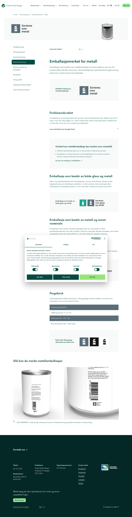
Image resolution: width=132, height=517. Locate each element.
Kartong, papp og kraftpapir (19, 68)
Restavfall (16, 75)
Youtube (81, 476)
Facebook (82, 469)
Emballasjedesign (49, 5)
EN (44, 507)
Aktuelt (94, 5)
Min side (126, 5)
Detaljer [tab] (66, 244)
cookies (26, 507)
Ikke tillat (40, 277)
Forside (15, 14)
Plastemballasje (19, 52)
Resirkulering (63, 5)
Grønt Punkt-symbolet (21, 90)
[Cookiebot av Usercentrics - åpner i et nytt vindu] (93, 238)
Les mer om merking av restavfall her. (67, 161)
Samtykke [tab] (38, 244)
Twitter (80, 483)
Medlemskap (35, 5)
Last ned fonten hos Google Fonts (84, 129)
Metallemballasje (19, 62)
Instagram (82, 472)
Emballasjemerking (37, 14)
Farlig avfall (17, 80)
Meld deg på (19, 500)
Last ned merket (66, 49)
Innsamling (75, 5)
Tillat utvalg (66, 277)
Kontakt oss (20, 449)
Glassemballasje (19, 57)
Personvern (17, 507)
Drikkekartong (18, 47)
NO (40, 507)
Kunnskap (102, 5)
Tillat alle (92, 277)
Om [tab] (93, 244)
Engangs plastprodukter (22, 85)
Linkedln (81, 480)
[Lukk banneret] (104, 238)
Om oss (85, 5)
